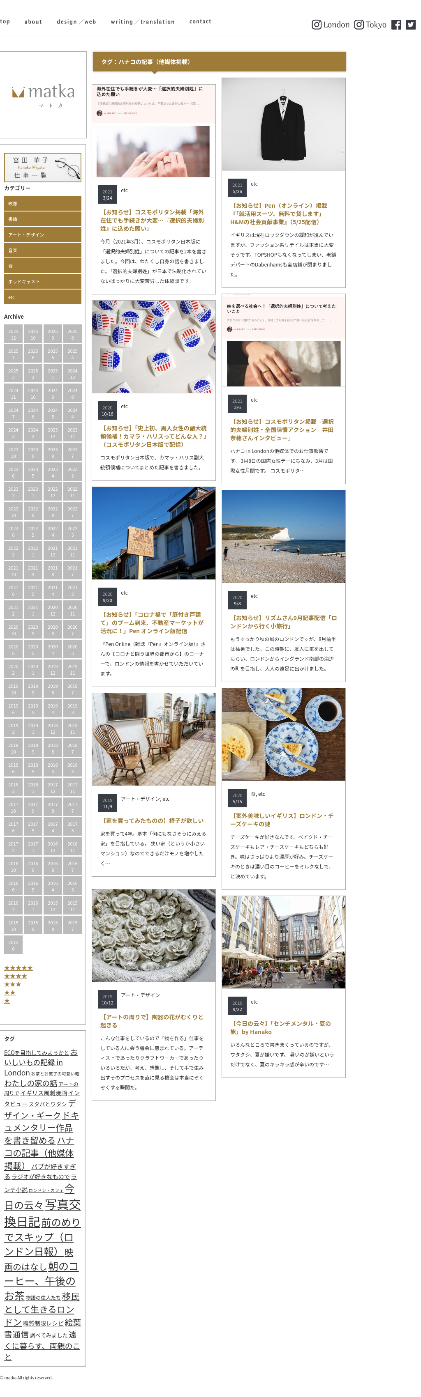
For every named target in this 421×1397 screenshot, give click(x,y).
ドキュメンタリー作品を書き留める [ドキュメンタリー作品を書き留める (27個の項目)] (77, 1127)
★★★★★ (54, 967)
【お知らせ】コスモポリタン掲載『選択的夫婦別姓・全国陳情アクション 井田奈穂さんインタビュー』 (318, 429)
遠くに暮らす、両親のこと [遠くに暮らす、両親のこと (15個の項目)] (78, 1345)
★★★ (48, 984)
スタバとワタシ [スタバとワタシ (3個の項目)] (83, 1104)
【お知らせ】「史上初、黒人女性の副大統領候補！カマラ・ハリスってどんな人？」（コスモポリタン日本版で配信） (189, 436)
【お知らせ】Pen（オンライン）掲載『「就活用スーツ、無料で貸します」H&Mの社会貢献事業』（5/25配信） (314, 213)
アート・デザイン (62, 234)
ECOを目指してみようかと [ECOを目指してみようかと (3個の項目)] (72, 1053)
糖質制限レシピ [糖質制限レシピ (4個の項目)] (78, 1323)
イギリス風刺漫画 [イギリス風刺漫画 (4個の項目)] (79, 1092)
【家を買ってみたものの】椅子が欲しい (187, 820)
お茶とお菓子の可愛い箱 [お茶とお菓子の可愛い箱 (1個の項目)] (91, 1074)
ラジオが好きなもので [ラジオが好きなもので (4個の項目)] (76, 1176)
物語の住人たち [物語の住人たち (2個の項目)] (79, 1297)
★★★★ (51, 976)
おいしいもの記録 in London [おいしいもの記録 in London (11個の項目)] (76, 1062)
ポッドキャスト (60, 281)
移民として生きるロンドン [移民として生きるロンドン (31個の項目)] (77, 1308)
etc (47, 297)
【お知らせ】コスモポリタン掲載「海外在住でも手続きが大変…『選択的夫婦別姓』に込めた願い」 (188, 220)
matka (46, 1377)
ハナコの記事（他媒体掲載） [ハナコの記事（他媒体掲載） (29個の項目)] (75, 1152)
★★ (45, 992)
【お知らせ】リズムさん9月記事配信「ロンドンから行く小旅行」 (319, 621)
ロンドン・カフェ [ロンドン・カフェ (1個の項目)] (81, 1190)
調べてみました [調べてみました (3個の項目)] (84, 1335)
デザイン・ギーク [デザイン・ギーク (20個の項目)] (76, 1109)
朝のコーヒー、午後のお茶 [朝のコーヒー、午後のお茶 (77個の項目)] (77, 1280)
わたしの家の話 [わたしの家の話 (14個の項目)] (66, 1083)
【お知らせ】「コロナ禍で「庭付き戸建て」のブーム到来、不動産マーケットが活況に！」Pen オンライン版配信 (188, 622)
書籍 (48, 219)
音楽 (48, 250)
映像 (48, 203)
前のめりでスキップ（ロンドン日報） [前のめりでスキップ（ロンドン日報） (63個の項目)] (78, 1236)
